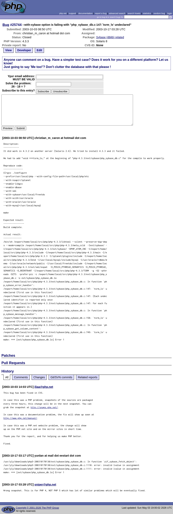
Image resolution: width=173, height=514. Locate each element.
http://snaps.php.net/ (44, 407)
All (6, 377)
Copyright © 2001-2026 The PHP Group (37, 507)
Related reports (87, 377)
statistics (147, 13)
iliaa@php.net (43, 386)
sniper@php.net (45, 484)
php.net (62, 13)
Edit (39, 50)
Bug (6, 25)
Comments (21, 377)
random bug (159, 13)
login (169, 13)
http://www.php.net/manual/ (20, 418)
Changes (39, 377)
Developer (24, 50)
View (8, 50)
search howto (134, 13)
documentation (85, 13)
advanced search (117, 13)
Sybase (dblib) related (110, 37)
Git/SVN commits (61, 377)
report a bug (101, 13)
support (72, 13)
